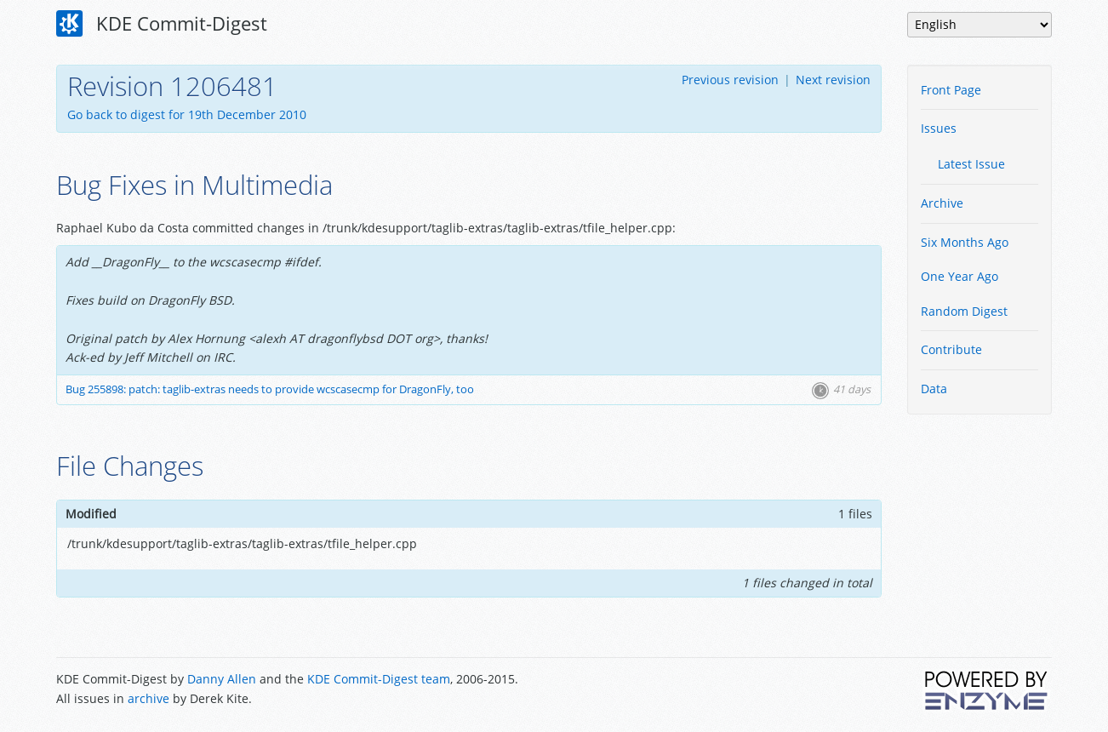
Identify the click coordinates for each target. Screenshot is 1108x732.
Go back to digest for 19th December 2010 (186, 114)
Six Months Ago (964, 242)
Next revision (833, 79)
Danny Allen (221, 679)
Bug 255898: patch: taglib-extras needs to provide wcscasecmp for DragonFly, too (270, 389)
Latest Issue (971, 164)
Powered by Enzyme (987, 690)
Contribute (951, 349)
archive (148, 698)
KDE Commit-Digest (161, 23)
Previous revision (730, 79)
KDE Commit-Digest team (378, 679)
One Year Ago (959, 276)
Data (934, 388)
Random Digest (964, 311)
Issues (939, 128)
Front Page (951, 90)
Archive (942, 203)
